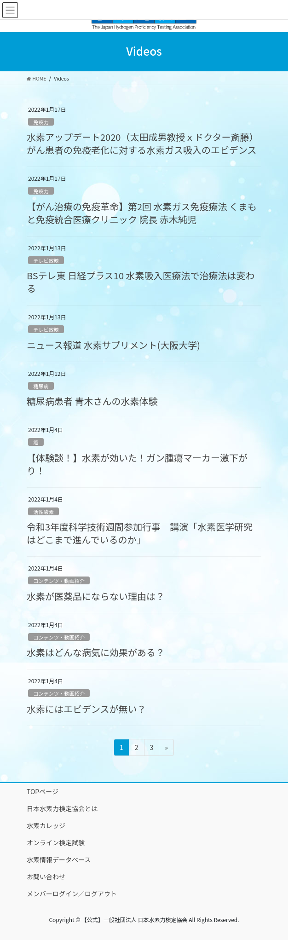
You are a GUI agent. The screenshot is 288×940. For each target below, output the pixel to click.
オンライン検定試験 (56, 842)
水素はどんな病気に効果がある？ (96, 652)
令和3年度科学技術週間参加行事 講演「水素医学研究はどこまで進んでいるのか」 (140, 533)
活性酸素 (43, 511)
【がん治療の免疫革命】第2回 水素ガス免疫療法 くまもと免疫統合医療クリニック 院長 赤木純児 (142, 213)
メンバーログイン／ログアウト (72, 893)
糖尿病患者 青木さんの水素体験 (92, 401)
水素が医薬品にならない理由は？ (96, 596)
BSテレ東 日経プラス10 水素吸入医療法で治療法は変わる (140, 282)
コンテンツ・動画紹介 (59, 580)
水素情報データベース (59, 859)
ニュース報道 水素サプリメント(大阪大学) (113, 345)
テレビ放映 (46, 260)
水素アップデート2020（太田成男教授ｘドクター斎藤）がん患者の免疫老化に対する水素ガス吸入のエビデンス (143, 143)
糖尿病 (41, 386)
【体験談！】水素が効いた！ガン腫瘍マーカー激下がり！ (137, 464)
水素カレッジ (46, 825)
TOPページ (42, 791)
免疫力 (41, 122)
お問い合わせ (46, 876)
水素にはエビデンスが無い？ (86, 708)
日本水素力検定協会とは (62, 808)
